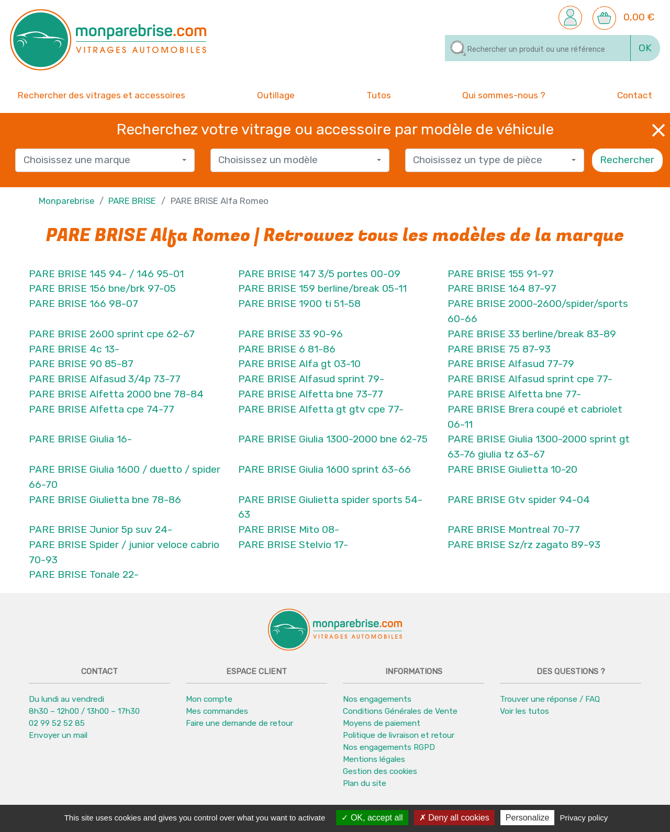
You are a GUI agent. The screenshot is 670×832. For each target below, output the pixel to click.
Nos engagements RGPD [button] (389, 747)
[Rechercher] (538, 48)
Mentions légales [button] (374, 759)
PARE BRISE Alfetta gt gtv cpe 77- (321, 409)
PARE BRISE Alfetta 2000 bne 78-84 (116, 394)
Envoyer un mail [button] (58, 735)
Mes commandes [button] (217, 711)
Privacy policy (584, 817)
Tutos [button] (378, 94)
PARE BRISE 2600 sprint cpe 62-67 (112, 334)
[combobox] (104, 160)
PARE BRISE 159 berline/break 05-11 (322, 288)
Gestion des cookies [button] (380, 771)
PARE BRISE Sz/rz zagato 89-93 (524, 545)
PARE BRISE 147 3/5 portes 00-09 (319, 274)
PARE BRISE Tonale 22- (84, 575)
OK (645, 48)
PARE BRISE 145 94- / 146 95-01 (106, 274)
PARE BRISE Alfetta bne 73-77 (310, 394)
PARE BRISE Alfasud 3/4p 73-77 (105, 379)
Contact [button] (634, 94)
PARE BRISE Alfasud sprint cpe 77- (530, 379)
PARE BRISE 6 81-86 (287, 349)
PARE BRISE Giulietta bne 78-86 (105, 500)
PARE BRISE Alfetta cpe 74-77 (101, 409)
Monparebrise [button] (66, 201)
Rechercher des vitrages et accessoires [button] (101, 95)
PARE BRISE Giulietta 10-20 (512, 469)
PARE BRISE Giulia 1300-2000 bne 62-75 (333, 439)
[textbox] (101, 160)
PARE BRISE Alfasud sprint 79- (311, 379)
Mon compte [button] (209, 699)
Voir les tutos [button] (524, 711)
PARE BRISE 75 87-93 (499, 349)
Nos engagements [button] (377, 699)
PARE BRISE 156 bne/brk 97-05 (102, 288)
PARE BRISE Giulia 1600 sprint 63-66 (324, 469)
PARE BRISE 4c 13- (74, 349)
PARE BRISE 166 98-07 (83, 304)
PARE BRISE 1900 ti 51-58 (299, 304)
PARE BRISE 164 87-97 (502, 288)
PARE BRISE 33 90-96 (290, 334)
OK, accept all (372, 817)
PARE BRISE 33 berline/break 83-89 (532, 334)
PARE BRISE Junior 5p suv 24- (100, 529)
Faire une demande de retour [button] (239, 723)
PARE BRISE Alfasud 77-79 (511, 364)
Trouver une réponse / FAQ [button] (550, 699)
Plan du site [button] (364, 783)
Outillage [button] (276, 94)
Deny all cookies (454, 817)
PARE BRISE (132, 201)
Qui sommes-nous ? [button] (503, 94)
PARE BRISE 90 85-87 (81, 364)
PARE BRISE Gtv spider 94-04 (519, 500)
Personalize (528, 817)
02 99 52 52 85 (57, 723)
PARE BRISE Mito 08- (288, 529)
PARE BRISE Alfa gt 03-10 (299, 364)
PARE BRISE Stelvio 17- (293, 545)
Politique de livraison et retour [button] (398, 735)
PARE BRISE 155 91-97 (501, 274)
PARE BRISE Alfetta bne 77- (514, 394)
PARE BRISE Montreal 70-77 (514, 529)
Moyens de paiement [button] (381, 723)
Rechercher (627, 160)
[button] (570, 17)
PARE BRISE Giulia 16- (80, 439)
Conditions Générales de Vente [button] (400, 711)
